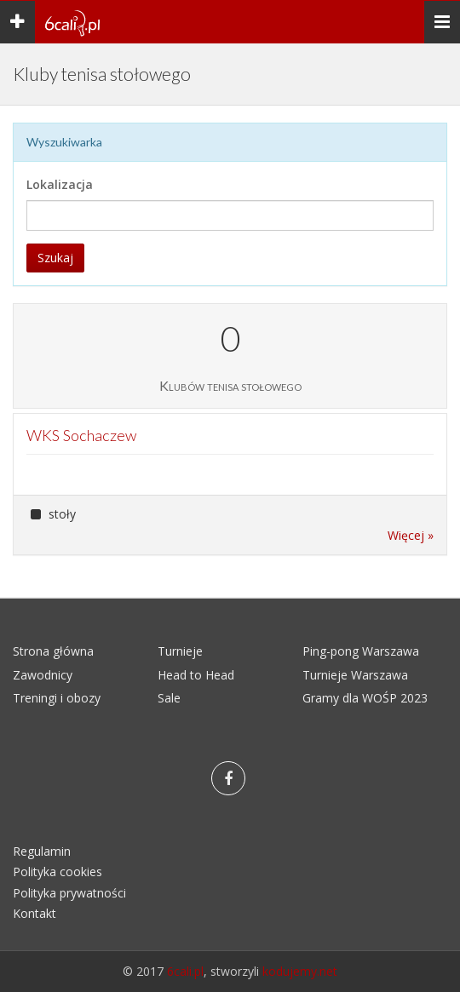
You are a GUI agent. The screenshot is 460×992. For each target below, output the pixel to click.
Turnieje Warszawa (355, 675)
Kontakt (34, 913)
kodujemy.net (299, 971)
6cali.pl (185, 971)
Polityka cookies (57, 871)
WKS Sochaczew (81, 435)
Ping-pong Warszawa (360, 651)
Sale (169, 698)
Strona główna (53, 651)
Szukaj (55, 257)
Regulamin (42, 851)
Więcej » (411, 535)
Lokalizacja (59, 184)
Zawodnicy (42, 675)
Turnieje (180, 651)
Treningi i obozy (57, 698)
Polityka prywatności (69, 893)
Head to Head (196, 675)
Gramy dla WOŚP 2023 (365, 698)
